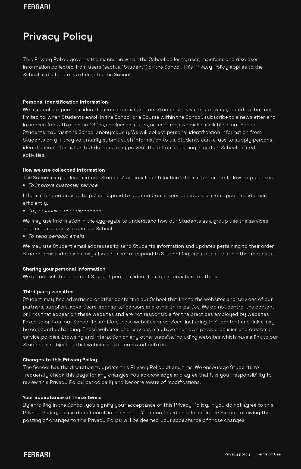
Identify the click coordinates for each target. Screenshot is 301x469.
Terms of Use (269, 454)
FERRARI (36, 6)
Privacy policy (237, 454)
